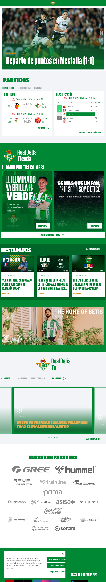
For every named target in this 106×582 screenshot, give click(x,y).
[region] (34, 564)
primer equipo (8, 83)
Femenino (38, 83)
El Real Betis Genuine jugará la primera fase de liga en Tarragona (87, 279)
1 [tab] (49, 432)
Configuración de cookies (57, 572)
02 (102, 36)
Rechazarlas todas (57, 566)
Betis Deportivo (24, 83)
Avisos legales (75, 572)
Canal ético (97, 576)
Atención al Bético (22, 535)
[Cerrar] (63, 554)
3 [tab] (54, 432)
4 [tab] (57, 432)
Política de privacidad (87, 572)
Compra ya (42, 221)
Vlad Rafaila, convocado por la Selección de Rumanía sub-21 (17, 279)
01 (101, 30)
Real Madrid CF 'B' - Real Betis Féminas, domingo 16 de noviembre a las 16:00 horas (53, 281)
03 (102, 41)
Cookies (98, 572)
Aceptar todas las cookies (57, 559)
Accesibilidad (88, 576)
